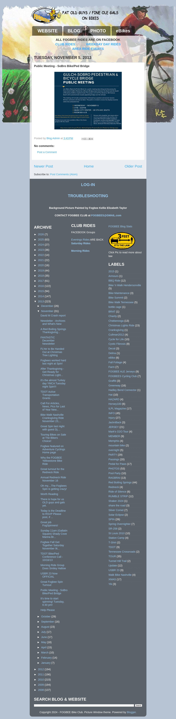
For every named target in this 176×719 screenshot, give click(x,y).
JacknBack (115, 422)
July (44, 631)
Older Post (133, 166)
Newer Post (43, 166)
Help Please (47, 610)
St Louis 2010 (117, 533)
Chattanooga (116, 320)
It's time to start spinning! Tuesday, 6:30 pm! (52, 601)
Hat (111, 394)
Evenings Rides (80, 239)
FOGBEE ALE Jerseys (122, 371)
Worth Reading (49, 494)
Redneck (114, 487)
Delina (112, 353)
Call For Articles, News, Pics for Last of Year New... (52, 406)
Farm (112, 367)
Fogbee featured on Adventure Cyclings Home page (52, 449)
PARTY (113, 454)
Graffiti (112, 380)
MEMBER (114, 436)
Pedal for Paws (117, 463)
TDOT (112, 547)
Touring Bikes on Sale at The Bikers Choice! (53, 438)
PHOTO (98, 30)
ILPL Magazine (117, 408)
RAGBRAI (114, 477)
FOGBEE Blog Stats (120, 226)
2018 (41, 275)
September (48, 621)
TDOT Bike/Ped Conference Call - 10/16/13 (51, 557)
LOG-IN (88, 184)
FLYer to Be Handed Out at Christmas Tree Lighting (52, 352)
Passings (114, 459)
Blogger (131, 712)
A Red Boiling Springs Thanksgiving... (53, 331)
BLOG (74, 30)
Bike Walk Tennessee (121, 302)
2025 (41, 239)
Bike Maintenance (119, 293)
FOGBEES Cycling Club (123, 376)
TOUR (112, 556)
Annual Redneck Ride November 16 (53, 479)
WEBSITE (48, 30)
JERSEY (114, 427)
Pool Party (115, 473)
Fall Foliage (115, 362)
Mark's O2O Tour (118, 431)
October (46, 616)
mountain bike (117, 445)
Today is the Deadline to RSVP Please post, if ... (53, 514)
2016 (41, 286)
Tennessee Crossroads (122, 551)
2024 (41, 244)
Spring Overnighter (120, 523)
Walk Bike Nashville (120, 574)
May (44, 642)
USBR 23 (114, 570)
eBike (112, 357)
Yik (110, 584)
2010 (41, 679)
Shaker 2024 (116, 500)
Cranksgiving (116, 329)
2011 (41, 674)
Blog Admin (54, 138)
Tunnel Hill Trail (118, 561)
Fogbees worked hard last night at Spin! (53, 362)
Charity (113, 316)
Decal (112, 348)
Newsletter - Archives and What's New (52, 322)
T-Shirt (112, 542)
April (44, 647)
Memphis (114, 440)
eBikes (123, 30)
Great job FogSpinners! (49, 524)
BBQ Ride (114, 280)
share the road (117, 505)
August (45, 626)
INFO (112, 413)
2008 (41, 689)
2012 (41, 669)
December (47, 305)
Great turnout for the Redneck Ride (52, 471)
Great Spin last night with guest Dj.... (52, 428)
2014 (41, 296)
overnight (114, 450)
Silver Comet (116, 510)
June (44, 637)
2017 (41, 280)
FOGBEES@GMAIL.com (106, 215)
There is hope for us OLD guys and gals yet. (52, 502)
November (47, 311)
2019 (41, 270)
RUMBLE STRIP (118, 496)
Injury (112, 417)
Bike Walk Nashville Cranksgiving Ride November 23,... (52, 418)
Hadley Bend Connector (123, 390)
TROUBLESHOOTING (88, 196)
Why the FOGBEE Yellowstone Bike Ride (51, 461)
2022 (41, 254)
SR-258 (113, 528)
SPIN (112, 519)
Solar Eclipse (116, 514)
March (45, 652)
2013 (41, 301)
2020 (41, 265)
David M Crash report (53, 315)
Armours (114, 276)
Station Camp (117, 537)
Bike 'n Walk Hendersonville (125, 285)
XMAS (112, 579)
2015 (41, 291)
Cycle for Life (116, 339)
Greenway (115, 385)
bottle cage (115, 306)
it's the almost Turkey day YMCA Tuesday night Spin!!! (52, 383)
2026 (41, 234)
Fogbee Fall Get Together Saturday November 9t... (52, 545)
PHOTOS (114, 468)
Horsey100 (115, 403)
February (46, 657)
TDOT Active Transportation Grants (49, 395)
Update (113, 565)
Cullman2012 (116, 334)
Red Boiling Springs (120, 482)
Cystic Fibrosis (117, 343)
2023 (41, 249)
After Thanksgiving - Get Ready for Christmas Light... (52, 372)
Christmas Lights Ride (121, 325)
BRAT (112, 311)
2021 (41, 260)
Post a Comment (47, 152)
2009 (41, 684)
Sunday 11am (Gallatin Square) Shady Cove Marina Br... (53, 533)
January (46, 662)
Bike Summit (116, 297)
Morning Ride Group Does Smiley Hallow (53, 567)
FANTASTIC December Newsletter (47, 340)
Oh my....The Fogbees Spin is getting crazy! (53, 487)
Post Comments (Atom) (63, 174)
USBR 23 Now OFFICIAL (48, 575)
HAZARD (114, 399)
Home (89, 166)
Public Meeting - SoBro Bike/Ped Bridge (53, 592)
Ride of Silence (117, 491)
